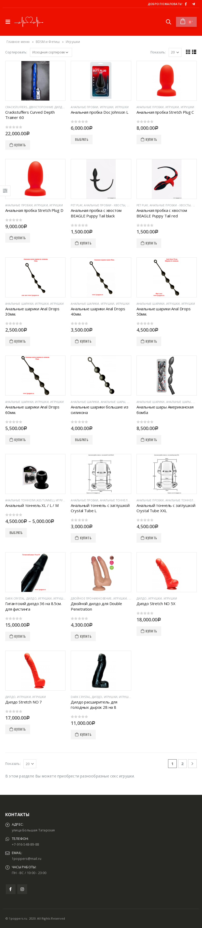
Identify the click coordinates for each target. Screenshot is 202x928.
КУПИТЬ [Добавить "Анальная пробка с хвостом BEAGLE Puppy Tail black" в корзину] (86, 243)
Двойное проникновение (91, 598)
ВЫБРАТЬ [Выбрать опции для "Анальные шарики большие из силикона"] (81, 439)
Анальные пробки (84, 107)
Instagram (22, 889)
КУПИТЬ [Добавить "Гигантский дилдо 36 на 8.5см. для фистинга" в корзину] (20, 636)
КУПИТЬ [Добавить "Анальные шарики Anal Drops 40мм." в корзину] (86, 341)
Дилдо (31, 598)
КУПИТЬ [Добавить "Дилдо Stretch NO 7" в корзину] (20, 729)
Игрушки (106, 107)
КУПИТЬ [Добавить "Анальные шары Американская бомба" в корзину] (151, 439)
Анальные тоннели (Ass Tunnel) (29, 500)
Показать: (158, 52)
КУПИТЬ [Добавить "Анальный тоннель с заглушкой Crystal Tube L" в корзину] (86, 538)
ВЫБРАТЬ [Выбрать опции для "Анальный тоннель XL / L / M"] (16, 532)
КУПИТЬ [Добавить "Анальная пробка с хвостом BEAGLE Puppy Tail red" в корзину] (151, 243)
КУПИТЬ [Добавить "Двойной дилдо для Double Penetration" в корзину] (86, 636)
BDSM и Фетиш (48, 41)
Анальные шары (113, 402)
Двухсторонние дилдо (47, 107)
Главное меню (18, 41)
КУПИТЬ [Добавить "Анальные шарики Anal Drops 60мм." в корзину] (20, 439)
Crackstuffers (16, 107)
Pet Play (76, 205)
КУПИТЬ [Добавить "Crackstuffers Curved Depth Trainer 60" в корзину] (20, 145)
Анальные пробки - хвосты (104, 205)
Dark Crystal (14, 598)
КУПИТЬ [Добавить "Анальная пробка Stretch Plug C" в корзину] (151, 139)
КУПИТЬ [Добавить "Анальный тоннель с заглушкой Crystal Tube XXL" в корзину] (151, 538)
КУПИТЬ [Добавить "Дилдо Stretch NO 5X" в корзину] (151, 631)
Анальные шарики (19, 304)
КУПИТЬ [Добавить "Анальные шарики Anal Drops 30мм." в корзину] (20, 341)
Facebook (11, 889)
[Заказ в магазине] (51, 52)
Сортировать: (16, 52)
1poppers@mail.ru (27, 858)
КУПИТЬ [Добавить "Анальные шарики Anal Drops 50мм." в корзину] (151, 341)
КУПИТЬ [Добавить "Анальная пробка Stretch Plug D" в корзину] (20, 238)
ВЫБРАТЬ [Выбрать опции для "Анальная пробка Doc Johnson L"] (81, 139)
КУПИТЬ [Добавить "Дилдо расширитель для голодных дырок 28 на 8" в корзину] (86, 734)
